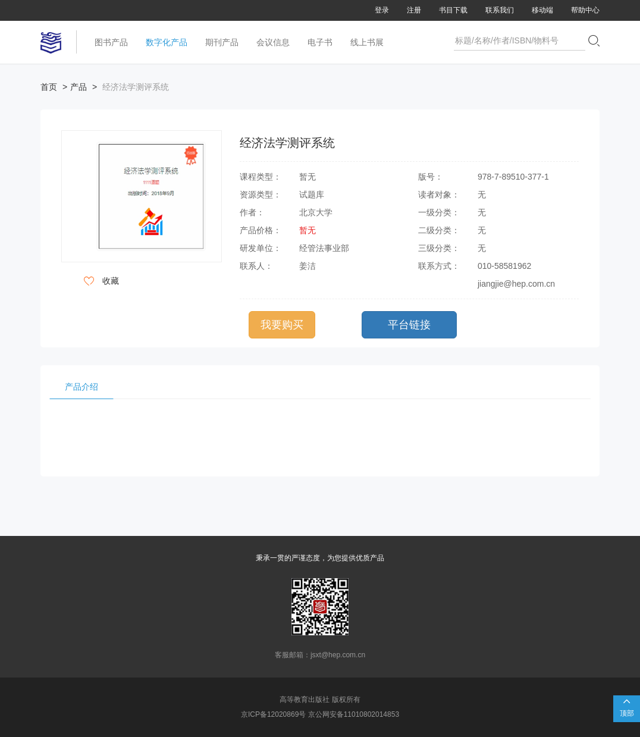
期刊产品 (222, 42)
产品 (78, 87)
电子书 (320, 42)
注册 (414, 10)
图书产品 (111, 42)
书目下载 (453, 10)
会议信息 (273, 42)
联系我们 (499, 10)
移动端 (542, 10)
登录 (382, 10)
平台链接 (409, 325)
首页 (48, 87)
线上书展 (367, 42)
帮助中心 (585, 10)
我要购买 (282, 325)
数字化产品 (166, 42)
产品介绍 (81, 386)
